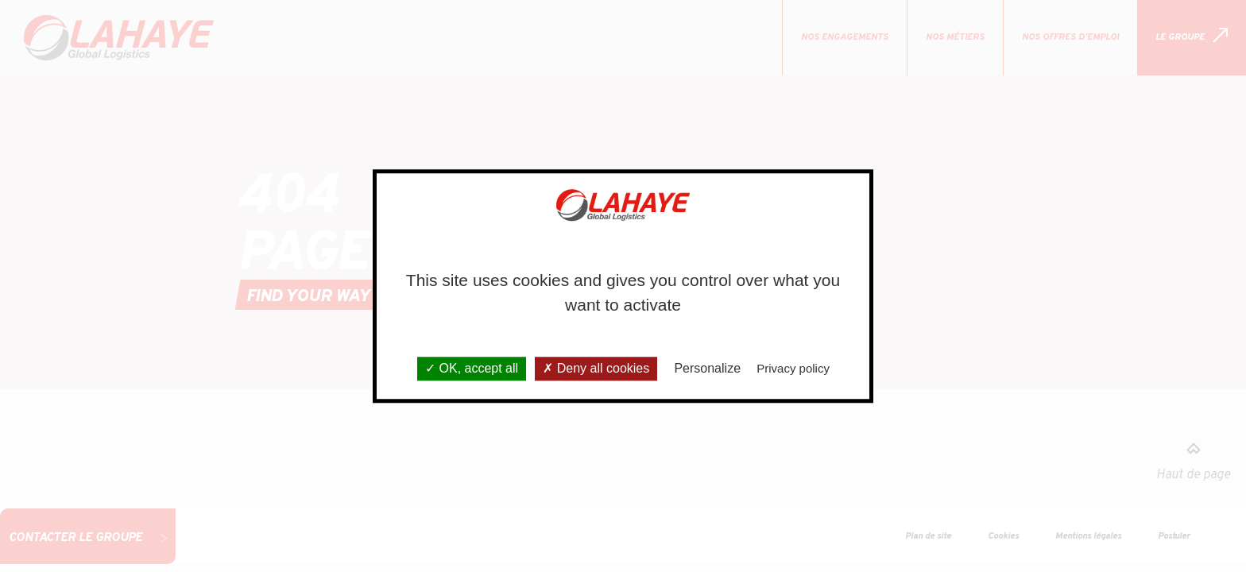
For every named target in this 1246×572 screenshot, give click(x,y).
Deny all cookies (596, 369)
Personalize (707, 369)
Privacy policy (793, 369)
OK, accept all (471, 369)
